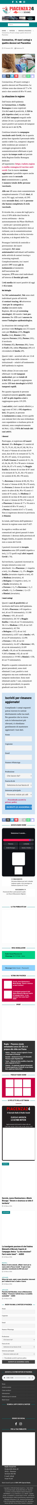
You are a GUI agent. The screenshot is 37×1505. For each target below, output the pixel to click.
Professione (9, 771)
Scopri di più (9, 1478)
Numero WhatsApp (12, 762)
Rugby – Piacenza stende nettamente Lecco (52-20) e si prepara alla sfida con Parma (16, 1046)
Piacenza (10, 844)
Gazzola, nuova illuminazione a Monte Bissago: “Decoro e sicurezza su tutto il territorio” (23, 983)
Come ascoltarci (6, 1390)
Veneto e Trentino (26, 848)
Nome (7, 734)
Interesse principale (13, 790)
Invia (23, 956)
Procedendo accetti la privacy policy (15, 801)
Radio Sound (16, 968)
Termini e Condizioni (26, 1503)
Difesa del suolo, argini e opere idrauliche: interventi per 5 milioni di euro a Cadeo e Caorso (18, 1280)
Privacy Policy (17, 1503)
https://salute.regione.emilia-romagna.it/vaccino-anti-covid (18, 166)
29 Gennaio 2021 (8, 48)
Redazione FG (20, 48)
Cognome (9, 744)
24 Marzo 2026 (8, 1206)
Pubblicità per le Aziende (9, 1396)
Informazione (6, 1393)
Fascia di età (10, 781)
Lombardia (26, 844)
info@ (12, 1476)
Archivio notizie (6, 1387)
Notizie (12, 31)
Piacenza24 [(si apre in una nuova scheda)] (25, 968)
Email (7, 753)
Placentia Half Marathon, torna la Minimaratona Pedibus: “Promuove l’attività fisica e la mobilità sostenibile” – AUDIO (17, 1294)
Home (3, 1384)
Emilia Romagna (10, 848)
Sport (18, 1004)
